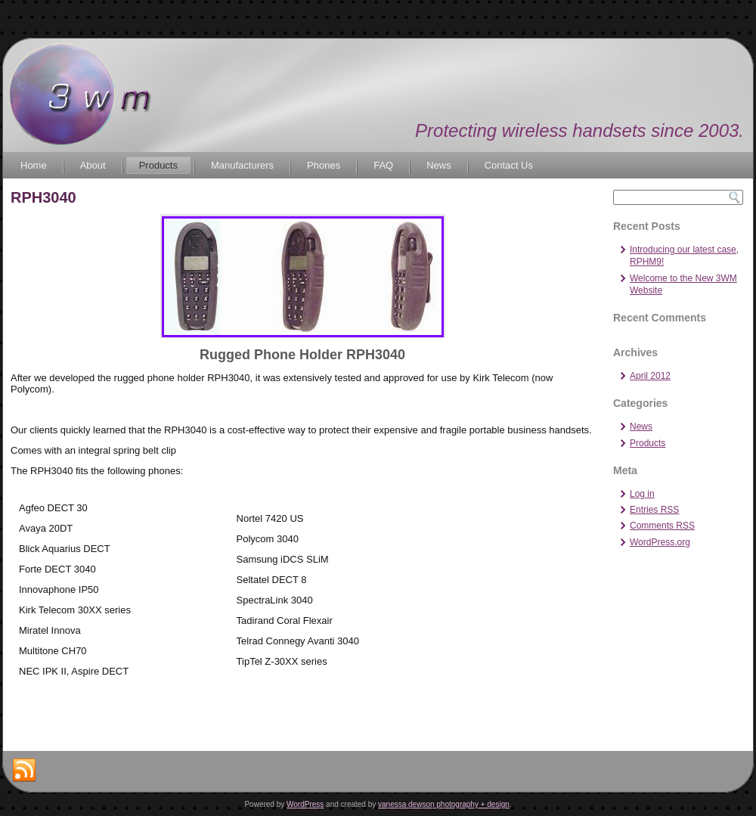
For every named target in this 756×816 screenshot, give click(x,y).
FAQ (383, 165)
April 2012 (650, 376)
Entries (654, 509)
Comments (662, 525)
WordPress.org (660, 542)
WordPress (305, 804)
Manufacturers (242, 165)
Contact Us (509, 165)
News (438, 165)
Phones (323, 165)
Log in (642, 494)
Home (33, 165)
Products (158, 165)
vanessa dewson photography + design (444, 804)
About (93, 165)
